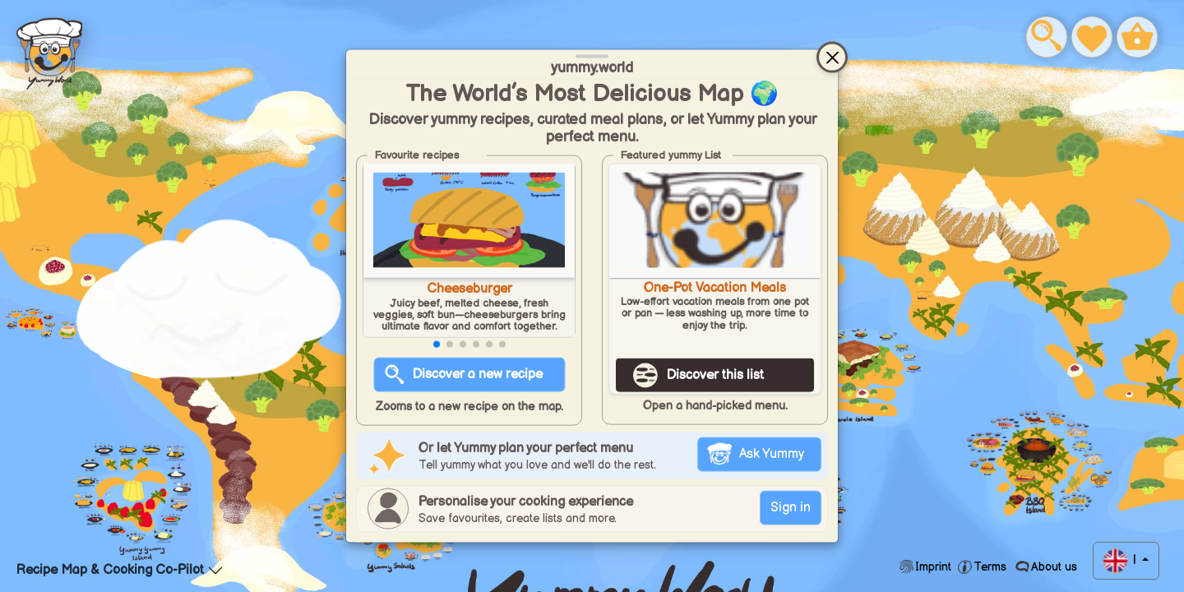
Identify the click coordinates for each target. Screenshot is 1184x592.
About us (1052, 567)
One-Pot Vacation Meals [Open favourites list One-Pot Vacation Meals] (715, 288)
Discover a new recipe (478, 374)
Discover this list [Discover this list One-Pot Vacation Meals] (715, 375)
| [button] (1134, 560)
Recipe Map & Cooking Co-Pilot (110, 570)
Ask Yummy (771, 453)
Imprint (933, 567)
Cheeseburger (469, 289)
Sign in (790, 507)
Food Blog (49, 50)
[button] (436, 344)
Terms (990, 567)
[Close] (832, 57)
